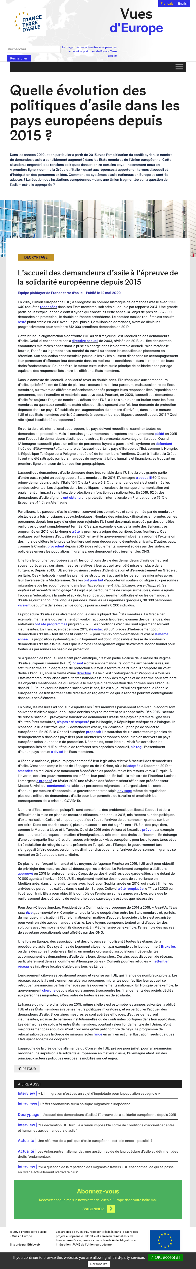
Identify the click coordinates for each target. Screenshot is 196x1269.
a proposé (44, 781)
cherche (49, 990)
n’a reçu (137, 747)
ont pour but (93, 580)
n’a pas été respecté (73, 722)
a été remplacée (131, 888)
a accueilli (144, 477)
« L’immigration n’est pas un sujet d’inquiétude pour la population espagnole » (99, 1093)
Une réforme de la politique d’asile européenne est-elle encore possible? (95, 1141)
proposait (93, 732)
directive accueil (85, 341)
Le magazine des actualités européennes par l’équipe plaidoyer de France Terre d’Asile (89, 51)
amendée (25, 771)
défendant (164, 444)
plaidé (159, 434)
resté (22, 322)
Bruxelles (168, 946)
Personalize (99, 1264)
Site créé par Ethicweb (25, 1244)
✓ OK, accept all (165, 1257)
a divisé (57, 752)
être (29, 912)
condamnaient (58, 786)
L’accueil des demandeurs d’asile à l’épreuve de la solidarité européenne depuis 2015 (109, 1115)
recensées (48, 307)
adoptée (134, 766)
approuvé (25, 873)
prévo (147, 829)
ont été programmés (51, 624)
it (153, 829)
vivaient (24, 605)
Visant (78, 663)
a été (76, 531)
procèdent (55, 546)
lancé (98, 1034)
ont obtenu (72, 497)
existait (97, 629)
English (183, 3)
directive (84, 673)
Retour (29, 1069)
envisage (124, 791)
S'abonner (93, 1209)
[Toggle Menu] (179, 66)
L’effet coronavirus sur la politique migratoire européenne (85, 1104)
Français (167, 3)
